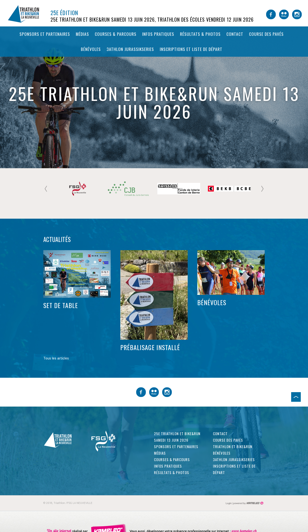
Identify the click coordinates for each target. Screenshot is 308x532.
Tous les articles (56, 358)
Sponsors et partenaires (44, 34)
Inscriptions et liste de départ (191, 49)
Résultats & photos (200, 34)
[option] (78, 188)
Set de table (60, 305)
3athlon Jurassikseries (130, 49)
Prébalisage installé (150, 347)
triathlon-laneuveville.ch (27, 14)
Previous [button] (45, 188)
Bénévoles (91, 49)
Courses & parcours (115, 34)
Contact (234, 34)
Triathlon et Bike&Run (232, 446)
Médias (82, 34)
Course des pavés (266, 34)
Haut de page (296, 397)
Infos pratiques (158, 34)
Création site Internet (247, 503)
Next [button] (262, 188)
